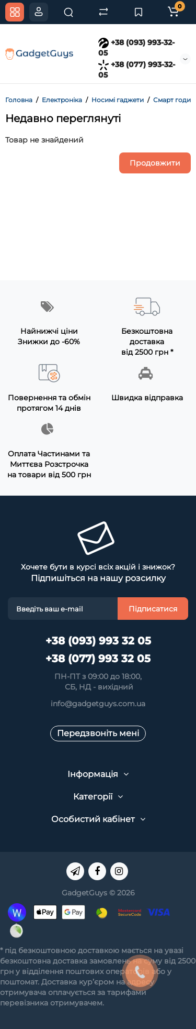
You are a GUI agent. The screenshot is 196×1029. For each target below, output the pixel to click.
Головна (18, 100)
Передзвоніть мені (98, 733)
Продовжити (155, 163)
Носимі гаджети (117, 100)
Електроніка (62, 100)
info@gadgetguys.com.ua (98, 703)
